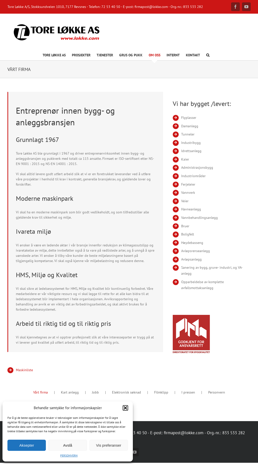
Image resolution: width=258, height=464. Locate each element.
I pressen (188, 392)
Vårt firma (40, 392)
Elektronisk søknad (126, 392)
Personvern (216, 392)
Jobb (95, 392)
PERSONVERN (69, 455)
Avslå (67, 445)
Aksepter (26, 445)
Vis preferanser (108, 445)
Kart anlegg (70, 392)
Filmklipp (161, 392)
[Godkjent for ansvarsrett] (191, 316)
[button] (125, 407)
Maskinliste (24, 370)
